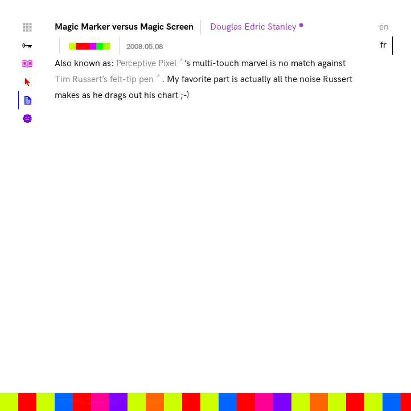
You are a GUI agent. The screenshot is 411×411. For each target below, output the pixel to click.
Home (27, 27)
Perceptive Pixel (146, 63)
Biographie (27, 118)
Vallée (27, 45)
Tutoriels (27, 64)
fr (383, 45)
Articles (27, 100)
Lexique (27, 82)
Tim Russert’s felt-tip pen (104, 79)
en (384, 27)
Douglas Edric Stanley (253, 27)
